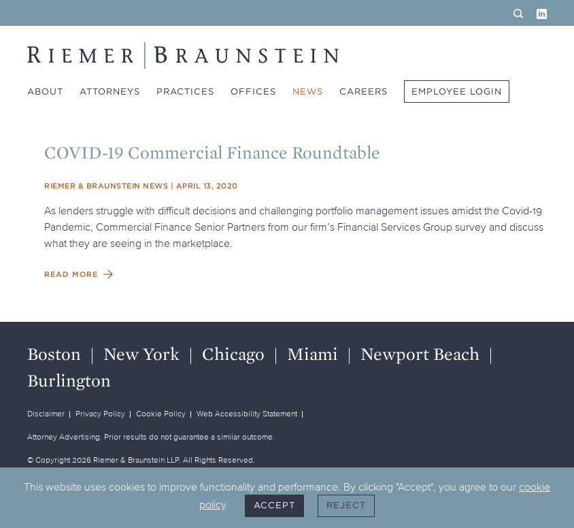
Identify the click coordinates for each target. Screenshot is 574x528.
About (45, 91)
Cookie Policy (161, 413)
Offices (253, 91)
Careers (363, 91)
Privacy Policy (100, 413)
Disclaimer (46, 413)
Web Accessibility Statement (247, 413)
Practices (185, 91)
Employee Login (456, 91)
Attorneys (110, 91)
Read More (71, 274)
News (307, 91)
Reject (346, 505)
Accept (274, 505)
